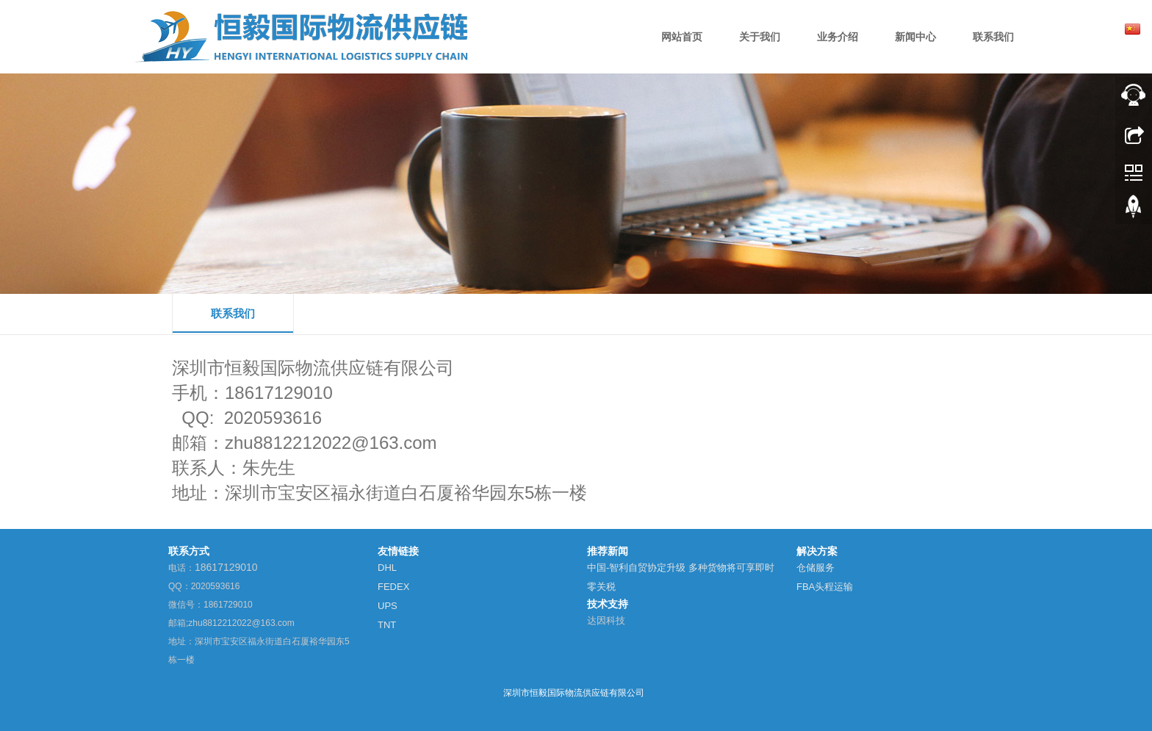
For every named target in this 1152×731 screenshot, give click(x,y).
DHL (387, 567)
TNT (387, 624)
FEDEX (393, 586)
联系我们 (233, 313)
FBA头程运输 (824, 586)
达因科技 (606, 620)
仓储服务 (815, 567)
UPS (387, 605)
